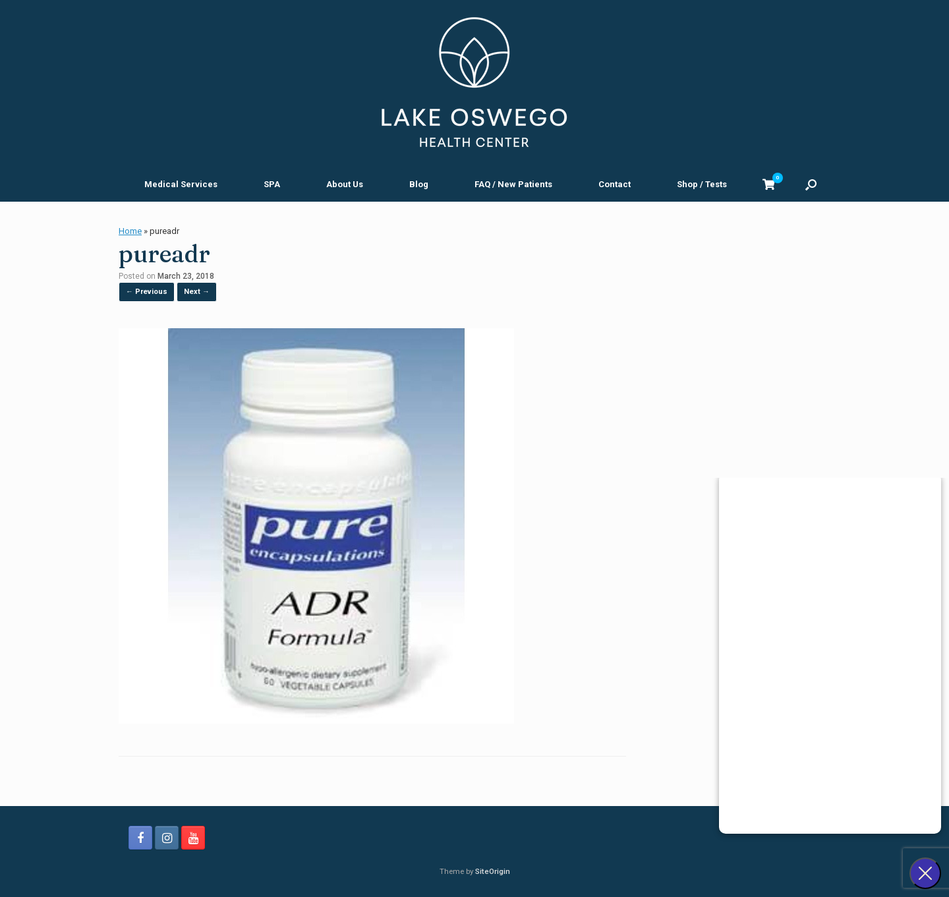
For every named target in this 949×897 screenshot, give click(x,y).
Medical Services (180, 184)
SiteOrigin (492, 871)
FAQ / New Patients (513, 184)
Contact (614, 184)
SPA (272, 184)
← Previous (146, 291)
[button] (810, 184)
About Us (344, 184)
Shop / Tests (702, 184)
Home (130, 231)
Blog (418, 184)
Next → (197, 291)
